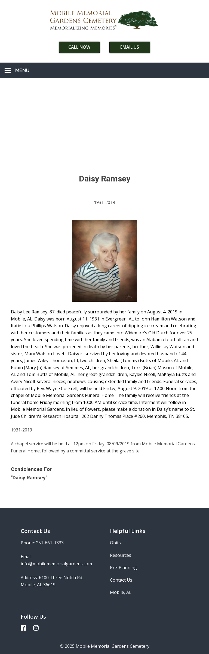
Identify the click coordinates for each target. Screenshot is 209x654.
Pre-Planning (123, 567)
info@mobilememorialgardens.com (56, 564)
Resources (120, 555)
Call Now (79, 47)
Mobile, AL (120, 592)
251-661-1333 (50, 543)
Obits (115, 543)
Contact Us (121, 580)
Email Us (129, 47)
